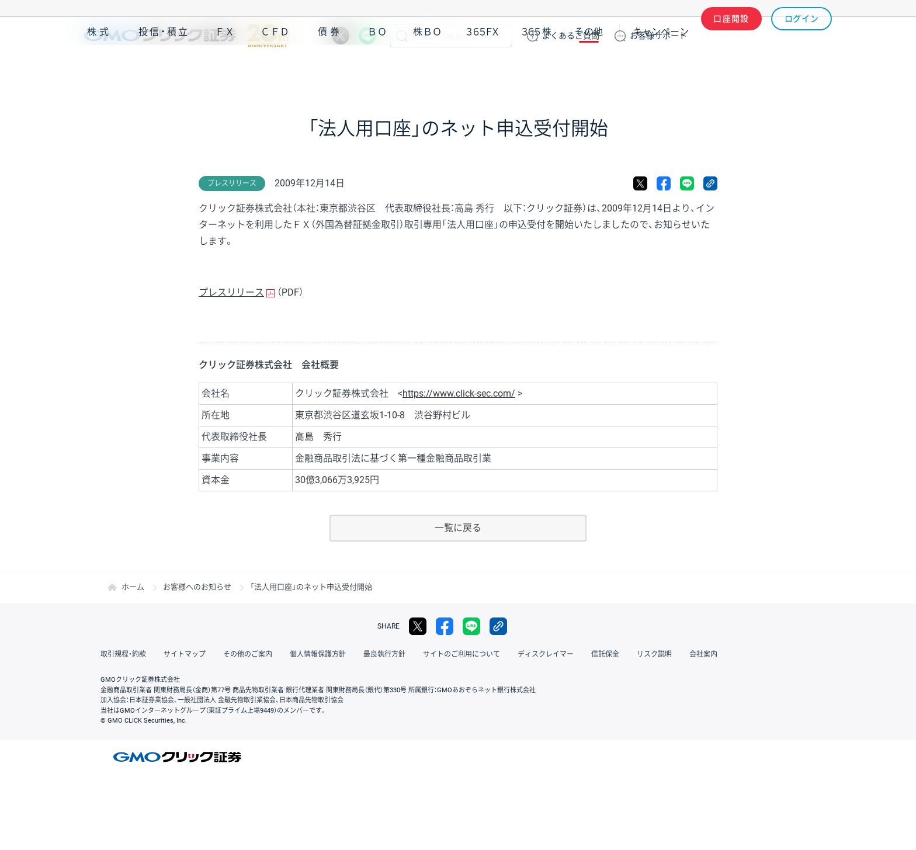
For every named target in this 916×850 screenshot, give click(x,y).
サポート (658, 35)
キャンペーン (661, 69)
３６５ (536, 69)
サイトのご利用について (461, 654)
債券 (330, 69)
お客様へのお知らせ (197, 586)
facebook (664, 183)
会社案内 (703, 654)
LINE (367, 35)
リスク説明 (654, 654)
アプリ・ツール (743, 69)
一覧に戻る (458, 527)
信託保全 (605, 654)
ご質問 (570, 35)
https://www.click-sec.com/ (459, 393)
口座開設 (731, 35)
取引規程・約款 (123, 654)
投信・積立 (164, 69)
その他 (588, 69)
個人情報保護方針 (318, 654)
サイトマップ (185, 654)
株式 (99, 69)
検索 (402, 35)
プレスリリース (231, 292)
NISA (817, 69)
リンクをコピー (710, 183)
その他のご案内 (247, 654)
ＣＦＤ (275, 69)
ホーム (133, 586)
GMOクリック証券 (186, 35)
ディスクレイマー (546, 654)
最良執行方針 (384, 654)
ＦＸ (225, 69)
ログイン (802, 35)
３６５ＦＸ (482, 69)
